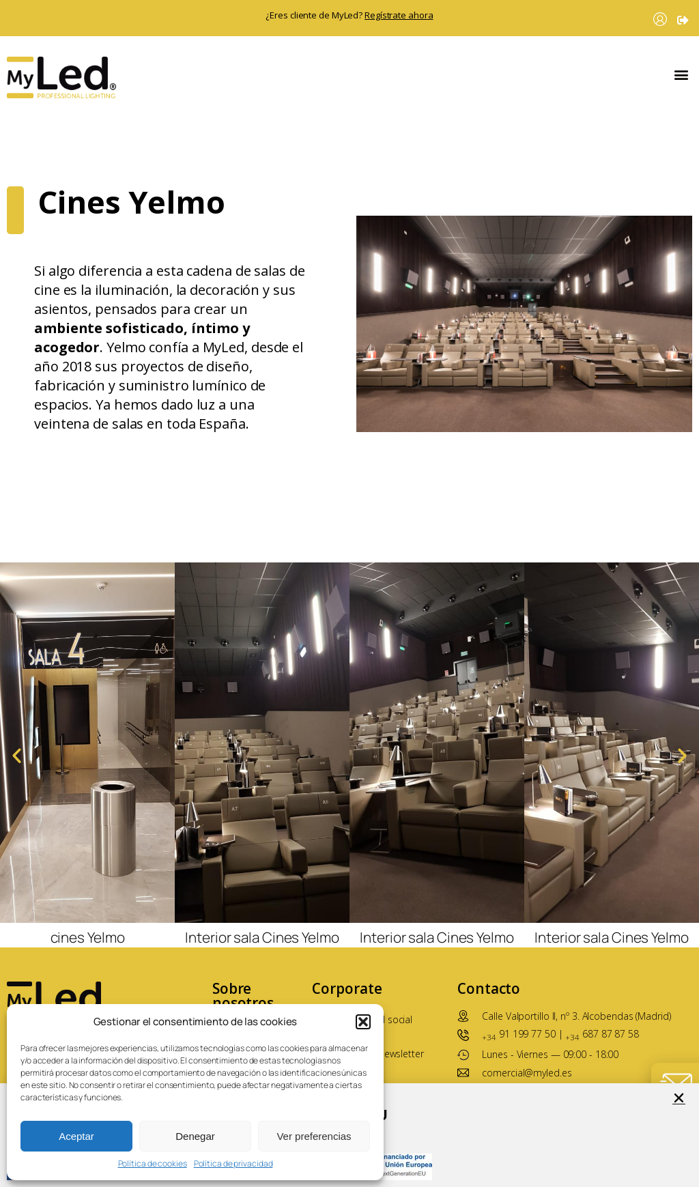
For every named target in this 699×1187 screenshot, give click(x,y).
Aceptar (76, 1136)
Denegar (195, 1136)
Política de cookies (152, 1163)
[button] (363, 1022)
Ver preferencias (313, 1136)
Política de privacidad (233, 1163)
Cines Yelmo (131, 168)
